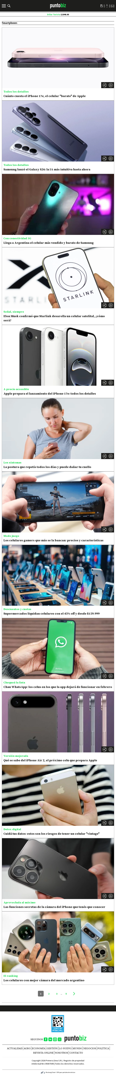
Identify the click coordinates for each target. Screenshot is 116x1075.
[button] (110, 85)
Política (103, 1048)
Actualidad (14, 1048)
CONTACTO (76, 1052)
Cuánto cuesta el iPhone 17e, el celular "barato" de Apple (44, 96)
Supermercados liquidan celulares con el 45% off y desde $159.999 (51, 613)
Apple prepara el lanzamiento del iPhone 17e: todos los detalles (49, 393)
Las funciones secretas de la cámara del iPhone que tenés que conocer (54, 907)
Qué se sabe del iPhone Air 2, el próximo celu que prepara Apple (50, 760)
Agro (27, 1048)
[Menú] (4, 5)
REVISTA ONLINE (43, 1052)
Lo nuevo (65, 1048)
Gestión (52, 1048)
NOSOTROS (61, 1052)
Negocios (89, 1048)
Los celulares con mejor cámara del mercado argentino (43, 980)
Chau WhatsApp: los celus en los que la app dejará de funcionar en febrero (57, 687)
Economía (38, 1048)
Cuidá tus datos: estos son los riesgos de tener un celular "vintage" (51, 834)
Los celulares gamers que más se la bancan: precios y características (53, 540)
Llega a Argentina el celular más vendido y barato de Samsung (48, 243)
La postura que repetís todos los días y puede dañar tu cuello (47, 467)
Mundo (77, 1048)
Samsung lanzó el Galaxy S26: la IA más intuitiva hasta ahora (46, 169)
